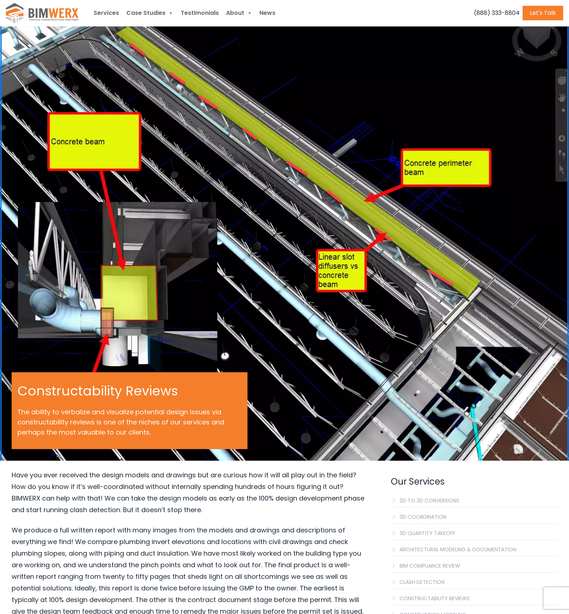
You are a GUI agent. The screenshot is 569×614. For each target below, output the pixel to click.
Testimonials (200, 13)
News (267, 13)
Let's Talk (543, 13)
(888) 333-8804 (497, 13)
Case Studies (149, 13)
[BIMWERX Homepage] (42, 13)
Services (106, 13)
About (239, 13)
